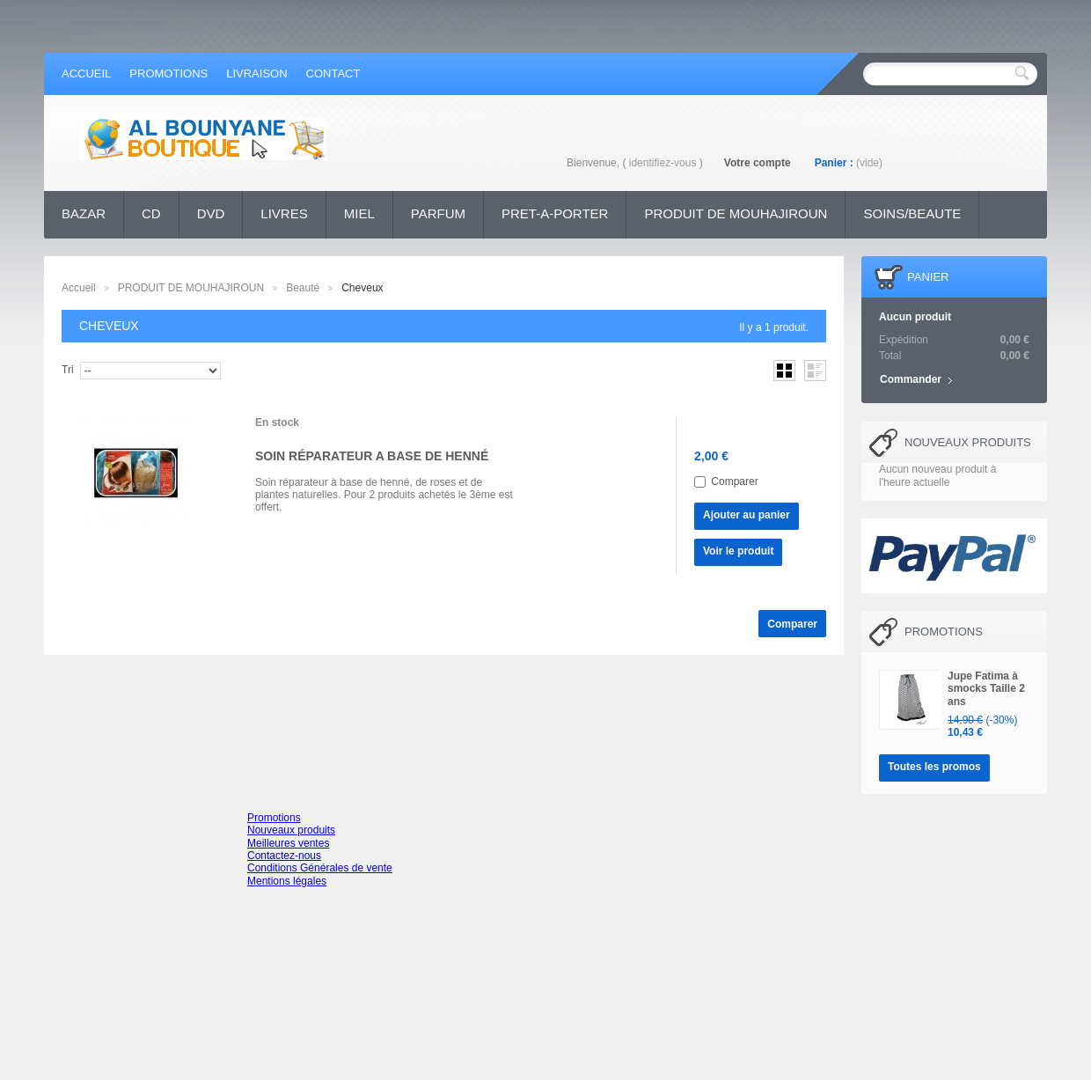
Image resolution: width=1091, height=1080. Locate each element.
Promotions (943, 631)
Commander (910, 379)
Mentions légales (286, 881)
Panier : (834, 163)
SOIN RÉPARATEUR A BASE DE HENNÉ (371, 456)
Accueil (79, 288)
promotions (168, 73)
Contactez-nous (284, 855)
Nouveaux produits (967, 442)
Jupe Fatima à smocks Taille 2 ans (986, 689)
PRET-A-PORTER (555, 213)
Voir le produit (738, 551)
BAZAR (84, 213)
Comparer (734, 481)
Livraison (256, 73)
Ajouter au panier (746, 515)
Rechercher (1022, 73)
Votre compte (757, 163)
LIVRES (283, 213)
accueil (86, 73)
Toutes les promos (934, 766)
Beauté (302, 288)
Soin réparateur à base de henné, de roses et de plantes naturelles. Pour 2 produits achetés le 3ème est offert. (384, 495)
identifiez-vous (663, 163)
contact (333, 73)
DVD (211, 213)
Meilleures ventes (288, 843)
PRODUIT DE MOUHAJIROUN (735, 213)
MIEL (359, 213)
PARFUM (438, 213)
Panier (927, 276)
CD (151, 213)
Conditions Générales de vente (319, 868)
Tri (68, 370)
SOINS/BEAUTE (912, 213)
